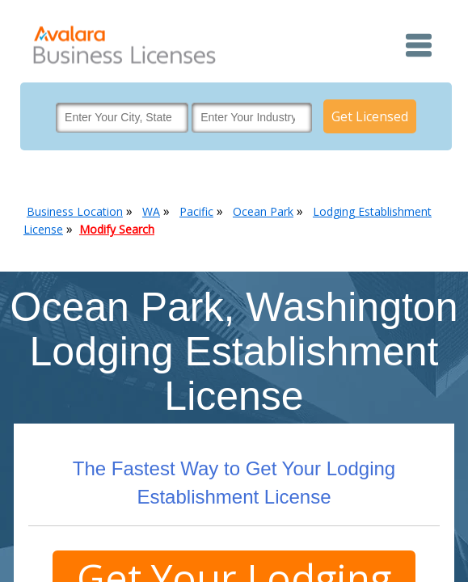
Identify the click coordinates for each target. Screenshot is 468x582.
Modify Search (116, 229)
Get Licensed (369, 116)
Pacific (196, 211)
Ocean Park (263, 211)
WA (151, 211)
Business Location (75, 211)
